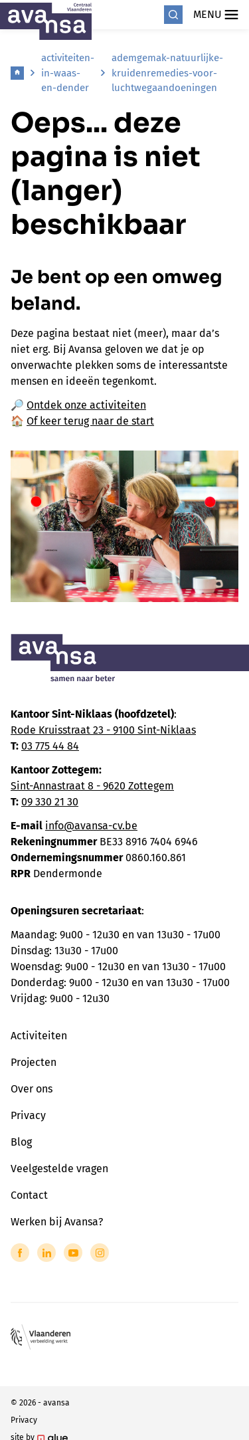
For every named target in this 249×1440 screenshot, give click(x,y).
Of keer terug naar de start (90, 421)
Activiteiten (39, 1035)
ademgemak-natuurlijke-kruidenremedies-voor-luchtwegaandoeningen (167, 73)
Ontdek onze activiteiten (86, 405)
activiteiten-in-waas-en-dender (67, 73)
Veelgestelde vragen (59, 1168)
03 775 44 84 (50, 746)
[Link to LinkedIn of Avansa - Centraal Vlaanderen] (46, 1252)
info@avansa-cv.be (91, 825)
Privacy (28, 1115)
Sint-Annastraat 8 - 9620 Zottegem (92, 785)
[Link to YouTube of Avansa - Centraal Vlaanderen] (73, 1252)
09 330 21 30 (49, 801)
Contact (29, 1195)
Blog (21, 1142)
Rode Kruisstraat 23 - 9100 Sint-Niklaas (103, 730)
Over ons (31, 1088)
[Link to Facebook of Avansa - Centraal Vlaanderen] (20, 1252)
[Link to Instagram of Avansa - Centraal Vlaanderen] (99, 1252)
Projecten (33, 1062)
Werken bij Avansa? (57, 1221)
